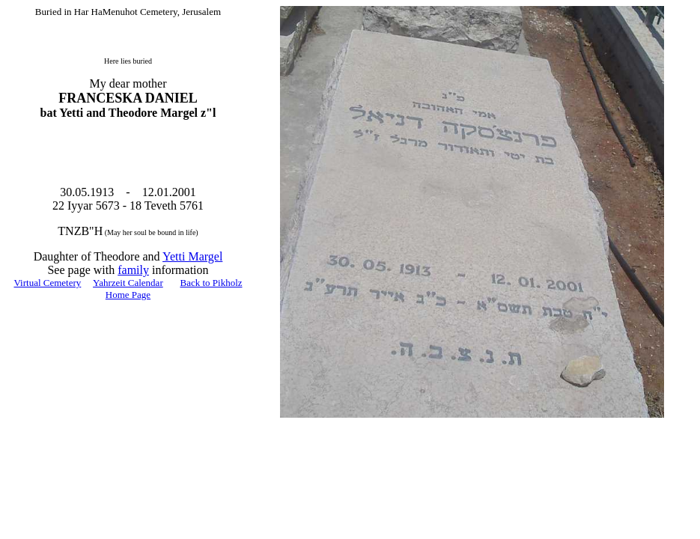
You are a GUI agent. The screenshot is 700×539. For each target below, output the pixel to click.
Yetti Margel (192, 256)
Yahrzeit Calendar (128, 282)
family (133, 270)
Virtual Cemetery (47, 282)
